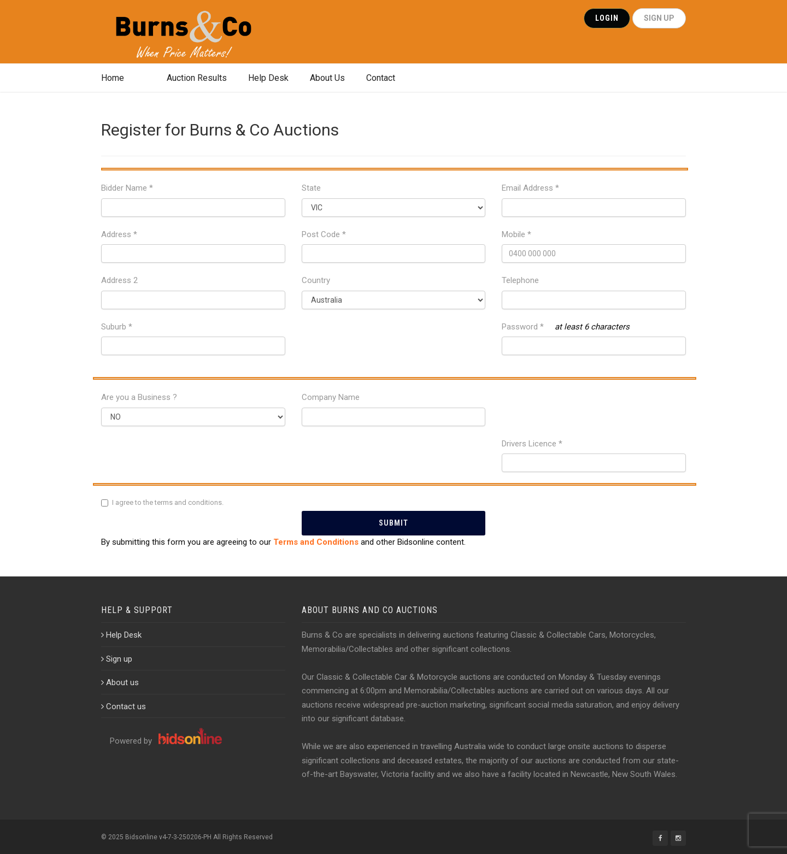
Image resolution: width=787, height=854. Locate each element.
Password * (523, 327)
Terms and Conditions (316, 542)
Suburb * (116, 327)
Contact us (123, 706)
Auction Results (197, 78)
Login (607, 18)
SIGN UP (659, 18)
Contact (380, 78)
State (311, 188)
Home (112, 78)
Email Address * (530, 188)
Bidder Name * (127, 188)
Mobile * (516, 234)
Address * (119, 234)
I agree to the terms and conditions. (168, 502)
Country (316, 280)
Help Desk (268, 78)
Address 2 (119, 280)
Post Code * (324, 234)
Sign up (116, 659)
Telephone (520, 280)
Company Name (331, 397)
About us (120, 682)
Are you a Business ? (139, 397)
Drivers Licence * (532, 444)
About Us (327, 78)
